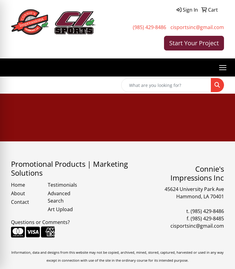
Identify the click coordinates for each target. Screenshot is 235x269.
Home (18, 184)
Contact (20, 202)
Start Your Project (194, 43)
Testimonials (62, 184)
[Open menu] (223, 68)
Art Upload (60, 209)
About (18, 193)
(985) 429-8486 (149, 27)
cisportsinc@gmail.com (197, 27)
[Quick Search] (166, 85)
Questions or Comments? (40, 222)
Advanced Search (59, 197)
